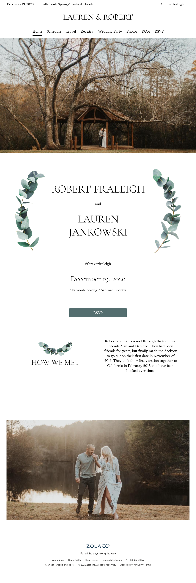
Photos (132, 31)
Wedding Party (110, 31)
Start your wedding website (59, 565)
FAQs (146, 31)
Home (37, 31)
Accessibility (126, 565)
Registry (87, 31)
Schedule (54, 31)
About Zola (58, 560)
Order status (91, 560)
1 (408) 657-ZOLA (135, 560)
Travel (71, 31)
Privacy (139, 565)
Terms (148, 565)
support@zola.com (112, 560)
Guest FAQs (74, 560)
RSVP (159, 31)
